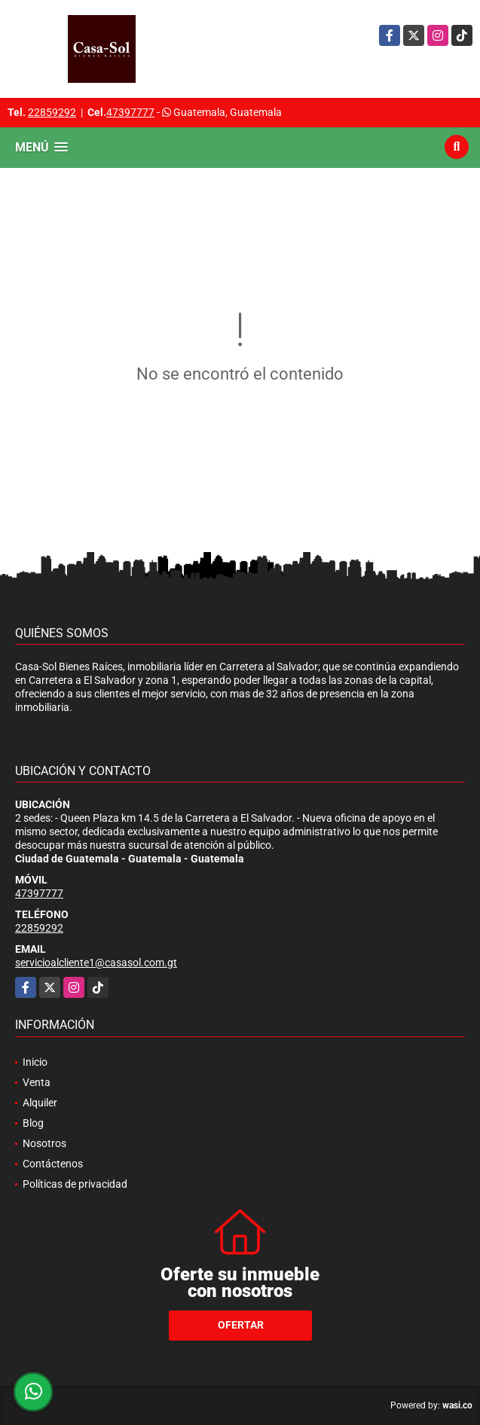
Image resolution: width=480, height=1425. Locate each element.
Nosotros (44, 1143)
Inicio (35, 1062)
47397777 (130, 112)
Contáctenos (53, 1164)
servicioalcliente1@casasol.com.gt (96, 963)
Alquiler (40, 1103)
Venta (36, 1082)
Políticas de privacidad (75, 1184)
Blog (33, 1123)
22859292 (52, 112)
